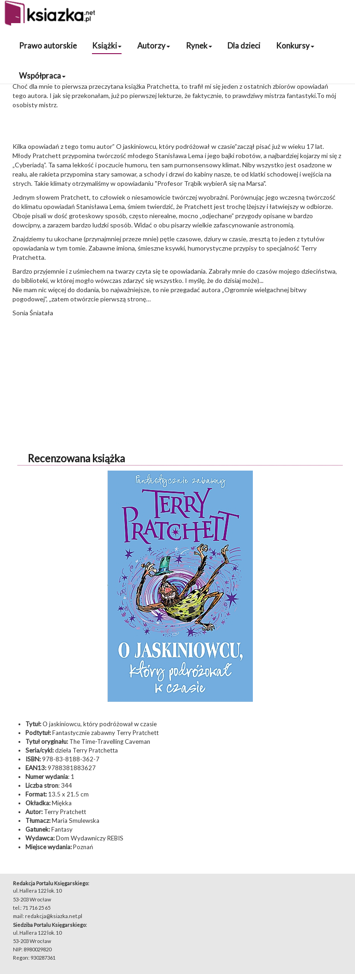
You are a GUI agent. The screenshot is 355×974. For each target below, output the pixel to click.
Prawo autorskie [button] (48, 45)
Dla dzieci (243, 45)
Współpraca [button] (42, 75)
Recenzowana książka (76, 458)
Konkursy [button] (295, 45)
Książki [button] (107, 45)
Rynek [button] (199, 45)
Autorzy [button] (153, 45)
